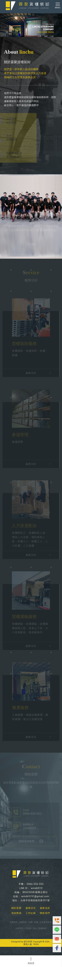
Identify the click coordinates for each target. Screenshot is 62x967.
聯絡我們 (45, 913)
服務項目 (31, 908)
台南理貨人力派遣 (23, 928)
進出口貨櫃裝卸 (40, 928)
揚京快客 (28, 941)
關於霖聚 (16, 908)
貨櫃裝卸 (14, 922)
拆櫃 (31, 922)
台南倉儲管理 (45, 922)
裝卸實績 (16, 913)
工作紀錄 (31, 913)
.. (50, 941)
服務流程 (45, 908)
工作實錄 (31, 243)
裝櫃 (36, 922)
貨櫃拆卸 (23, 922)
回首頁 (31, 960)
